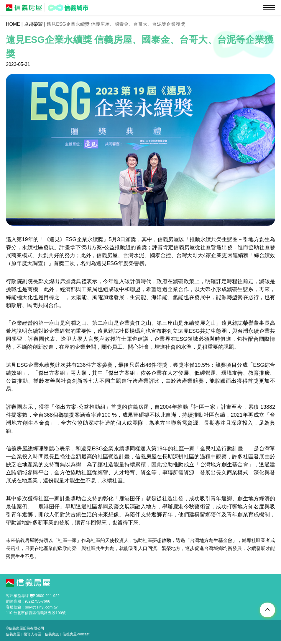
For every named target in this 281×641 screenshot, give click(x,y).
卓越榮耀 (33, 24)
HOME (13, 24)
